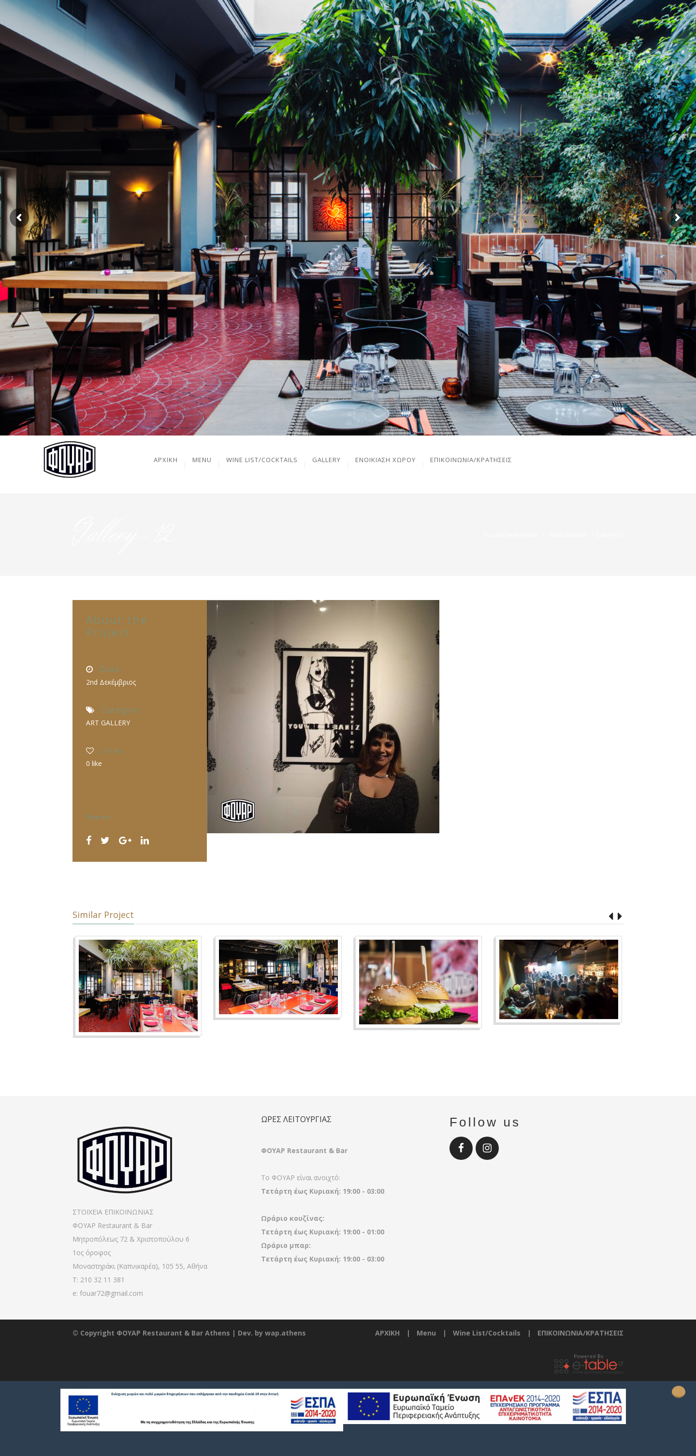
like (94, 763)
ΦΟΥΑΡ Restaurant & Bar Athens (173, 1332)
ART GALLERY (108, 722)
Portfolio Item (568, 535)
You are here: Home (510, 535)
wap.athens (285, 1332)
